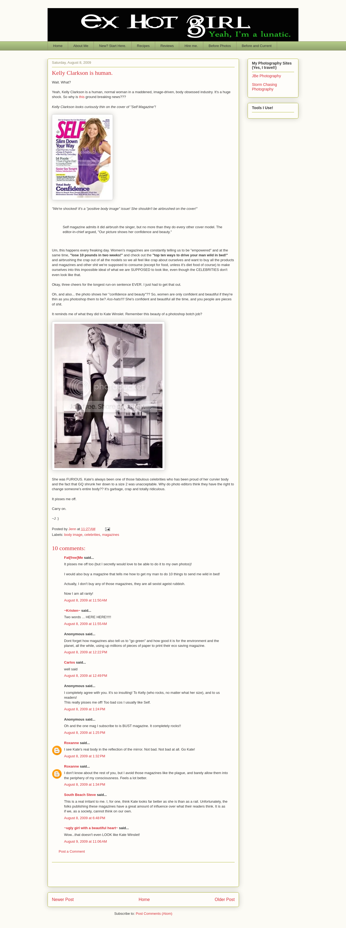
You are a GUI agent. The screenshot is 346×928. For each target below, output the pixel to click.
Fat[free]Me (73, 558)
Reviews (167, 46)
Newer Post (63, 899)
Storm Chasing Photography (264, 86)
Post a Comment (72, 851)
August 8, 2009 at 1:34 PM (84, 784)
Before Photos (220, 46)
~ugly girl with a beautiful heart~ (91, 828)
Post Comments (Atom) (154, 914)
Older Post (225, 899)
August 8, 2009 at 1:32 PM (84, 756)
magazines (110, 535)
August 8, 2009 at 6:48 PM (84, 818)
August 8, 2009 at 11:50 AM (85, 600)
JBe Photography (266, 76)
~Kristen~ (72, 610)
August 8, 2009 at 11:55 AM (85, 624)
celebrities (92, 535)
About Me (80, 46)
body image (73, 535)
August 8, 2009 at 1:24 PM (84, 709)
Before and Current (257, 46)
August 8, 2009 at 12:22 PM (85, 652)
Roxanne (71, 743)
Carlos (69, 662)
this (82, 97)
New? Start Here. (112, 46)
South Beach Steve (80, 795)
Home (58, 46)
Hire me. (191, 46)
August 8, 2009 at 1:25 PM (84, 733)
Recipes (143, 46)
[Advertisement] (143, 874)
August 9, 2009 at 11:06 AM (85, 841)
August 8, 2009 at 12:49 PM (85, 676)
